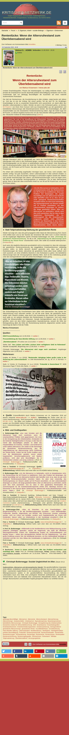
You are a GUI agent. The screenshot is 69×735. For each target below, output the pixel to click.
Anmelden (32, 44)
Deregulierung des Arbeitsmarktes (49, 623)
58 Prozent (7, 107)
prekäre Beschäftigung (10, 632)
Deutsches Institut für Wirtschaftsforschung (17, 625)
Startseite (5, 30)
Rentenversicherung (10, 636)
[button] (6, 651)
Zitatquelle (21, 464)
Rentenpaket (60, 634)
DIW (40, 114)
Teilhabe (53, 636)
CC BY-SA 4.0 (18, 505)
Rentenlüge (31, 634)
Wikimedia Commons (43, 497)
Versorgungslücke (34, 638)
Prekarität (22, 632)
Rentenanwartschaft (33, 632)
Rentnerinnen (36, 636)
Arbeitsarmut (29, 621)
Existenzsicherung (43, 627)
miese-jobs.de (21, 417)
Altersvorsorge (8, 621)
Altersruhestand (41, 619)
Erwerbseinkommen (9, 627)
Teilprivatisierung (8, 638)
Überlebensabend (21, 638)
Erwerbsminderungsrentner (26, 627)
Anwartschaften (19, 621)
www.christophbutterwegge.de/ (14, 468)
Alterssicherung (53, 619)
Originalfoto (36, 468)
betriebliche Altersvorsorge (12, 623)
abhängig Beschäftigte (10, 619)
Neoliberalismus (36, 630)
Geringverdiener (55, 627)
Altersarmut (23, 619)
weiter (36, 336)
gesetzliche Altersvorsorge (12, 629)
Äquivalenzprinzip (41, 621)
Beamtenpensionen (54, 621)
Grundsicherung (54, 629)
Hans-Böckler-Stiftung (10, 630)
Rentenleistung (21, 634)
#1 (66, 47)
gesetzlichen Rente (28, 629)
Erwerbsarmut (41, 625)
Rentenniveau (50, 634)
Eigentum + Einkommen (55, 30)
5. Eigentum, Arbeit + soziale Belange (31, 30)
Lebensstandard (24, 630)
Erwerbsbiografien (53, 625)
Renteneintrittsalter (47, 632)
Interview (9, 242)
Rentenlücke (40, 634)
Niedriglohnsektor (57, 630)
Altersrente (31, 619)
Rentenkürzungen (9, 634)
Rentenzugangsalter (24, 636)
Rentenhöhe (59, 632)
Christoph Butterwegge (12, 462)
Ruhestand (46, 636)
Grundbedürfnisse (42, 629)
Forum (13, 30)
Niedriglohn (46, 630)
